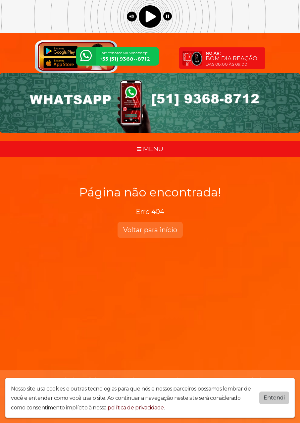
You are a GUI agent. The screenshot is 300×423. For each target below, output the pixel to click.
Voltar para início (150, 230)
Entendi (274, 398)
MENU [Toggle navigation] (150, 149)
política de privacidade (136, 407)
